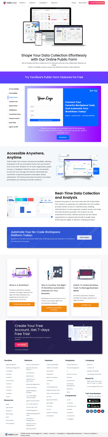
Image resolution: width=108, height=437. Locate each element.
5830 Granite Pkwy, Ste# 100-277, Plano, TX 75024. (94, 382)
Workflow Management (13, 368)
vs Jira (68, 400)
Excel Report (50, 416)
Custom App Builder (52, 364)
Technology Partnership (94, 374)
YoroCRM (8, 374)
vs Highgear (70, 419)
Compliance (61, 433)
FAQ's (7, 417)
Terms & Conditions (90, 433)
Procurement (71, 380)
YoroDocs (9, 387)
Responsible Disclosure (74, 433)
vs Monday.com (71, 406)
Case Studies (10, 420)
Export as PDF (13, 127)
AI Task (49, 409)
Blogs (7, 404)
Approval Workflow (52, 400)
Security (52, 433)
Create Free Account (96, 3)
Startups (69, 377)
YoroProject (9, 371)
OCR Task (49, 406)
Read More (63, 137)
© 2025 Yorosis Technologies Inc (31, 433)
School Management (73, 368)
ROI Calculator (10, 423)
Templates (50, 380)
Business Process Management (31, 424)
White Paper (9, 414)
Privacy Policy (25, 435)
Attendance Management (30, 419)
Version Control (14, 118)
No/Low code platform (32, 364)
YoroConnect (10, 380)
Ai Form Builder (14, 89)
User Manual (9, 407)
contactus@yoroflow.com (95, 386)
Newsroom (9, 411)
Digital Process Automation (30, 380)
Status (46, 433)
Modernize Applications (33, 384)
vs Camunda (70, 416)
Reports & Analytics (52, 377)
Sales (68, 392)
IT (67, 371)
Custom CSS (13, 101)
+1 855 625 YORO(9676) (94, 396)
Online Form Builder (52, 368)
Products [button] (22, 3)
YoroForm (9, 384)
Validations (13, 110)
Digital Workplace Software (31, 391)
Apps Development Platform (32, 369)
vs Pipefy (69, 409)
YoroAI (8, 396)
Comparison (43, 3)
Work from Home (72, 374)
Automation (50, 371)
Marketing (70, 389)
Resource (54, 3)
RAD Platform (30, 376)
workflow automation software (54, 309)
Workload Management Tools (33, 414)
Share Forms (13, 106)
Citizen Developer (31, 387)
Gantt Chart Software (53, 393)
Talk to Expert (84, 237)
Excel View (12, 123)
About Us (89, 364)
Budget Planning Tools (53, 390)
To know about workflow (22, 304)
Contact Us (90, 368)
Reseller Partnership (93, 371)
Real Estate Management (71, 385)
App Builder (50, 403)
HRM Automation (31, 429)
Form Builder (13, 93)
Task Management (52, 387)
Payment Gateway (52, 412)
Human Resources (72, 364)
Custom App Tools (31, 407)
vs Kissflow (70, 412)
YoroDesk (8, 377)
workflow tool (86, 305)
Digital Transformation (32, 401)
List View (49, 396)
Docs (48, 384)
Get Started (21, 345)
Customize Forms (15, 114)
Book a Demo (83, 3)
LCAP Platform (30, 373)
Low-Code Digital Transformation (31, 396)
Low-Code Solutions (32, 404)
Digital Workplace (11, 364)
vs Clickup (70, 403)
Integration (50, 374)
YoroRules (9, 393)
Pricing (74, 3)
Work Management (32, 410)
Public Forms (13, 97)
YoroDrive (9, 390)
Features (32, 3)
